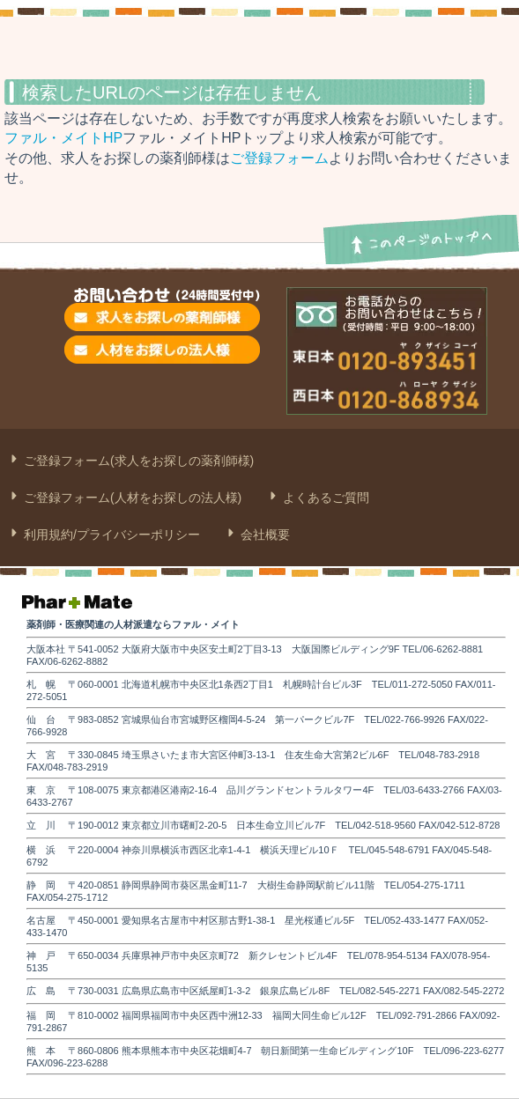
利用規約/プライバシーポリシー (110, 534)
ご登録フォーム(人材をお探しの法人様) (130, 497)
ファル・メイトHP (63, 137)
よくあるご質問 (324, 497)
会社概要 (263, 534)
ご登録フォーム (279, 158)
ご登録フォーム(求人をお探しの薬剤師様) (137, 461)
